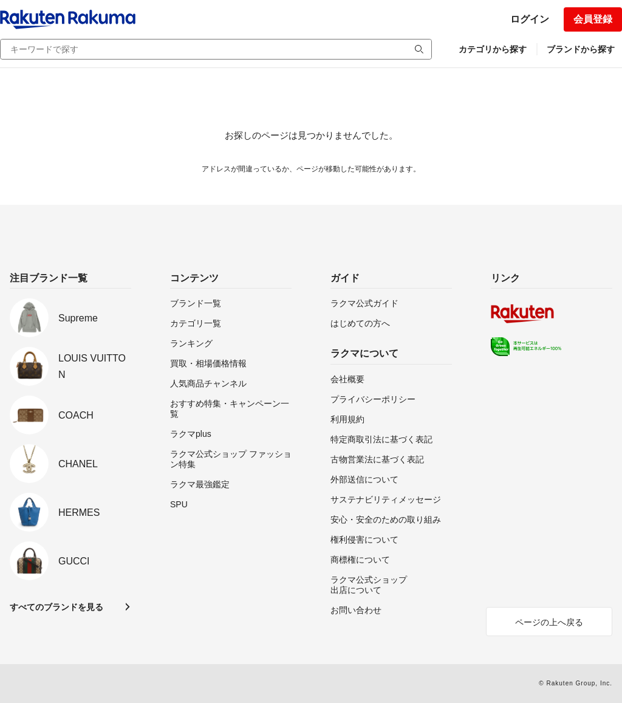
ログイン (529, 19)
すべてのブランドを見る (56, 607)
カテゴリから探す (493, 49)
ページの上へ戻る (549, 622)
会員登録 (592, 19)
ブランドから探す (581, 49)
